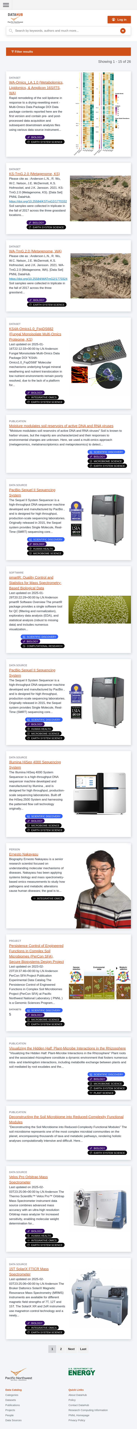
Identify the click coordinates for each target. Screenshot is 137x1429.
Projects (10, 1410)
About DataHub (77, 1394)
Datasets (10, 1399)
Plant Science (101, 1093)
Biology (34, 137)
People (9, 1415)
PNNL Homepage (78, 1415)
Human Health (41, 548)
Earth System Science (44, 142)
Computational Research (42, 646)
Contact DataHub (78, 1405)
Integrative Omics (42, 397)
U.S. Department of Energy (81, 1374)
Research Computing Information (88, 1410)
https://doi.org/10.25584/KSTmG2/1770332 (38, 201)
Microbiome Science (106, 461)
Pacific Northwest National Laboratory (18, 1374)
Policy (72, 1399)
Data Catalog (13, 1389)
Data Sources (13, 1420)
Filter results (22, 51)
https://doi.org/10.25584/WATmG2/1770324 (38, 279)
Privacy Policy (76, 1420)
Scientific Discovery (106, 452)
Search (123, 30)
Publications (12, 1405)
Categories (11, 1394)
